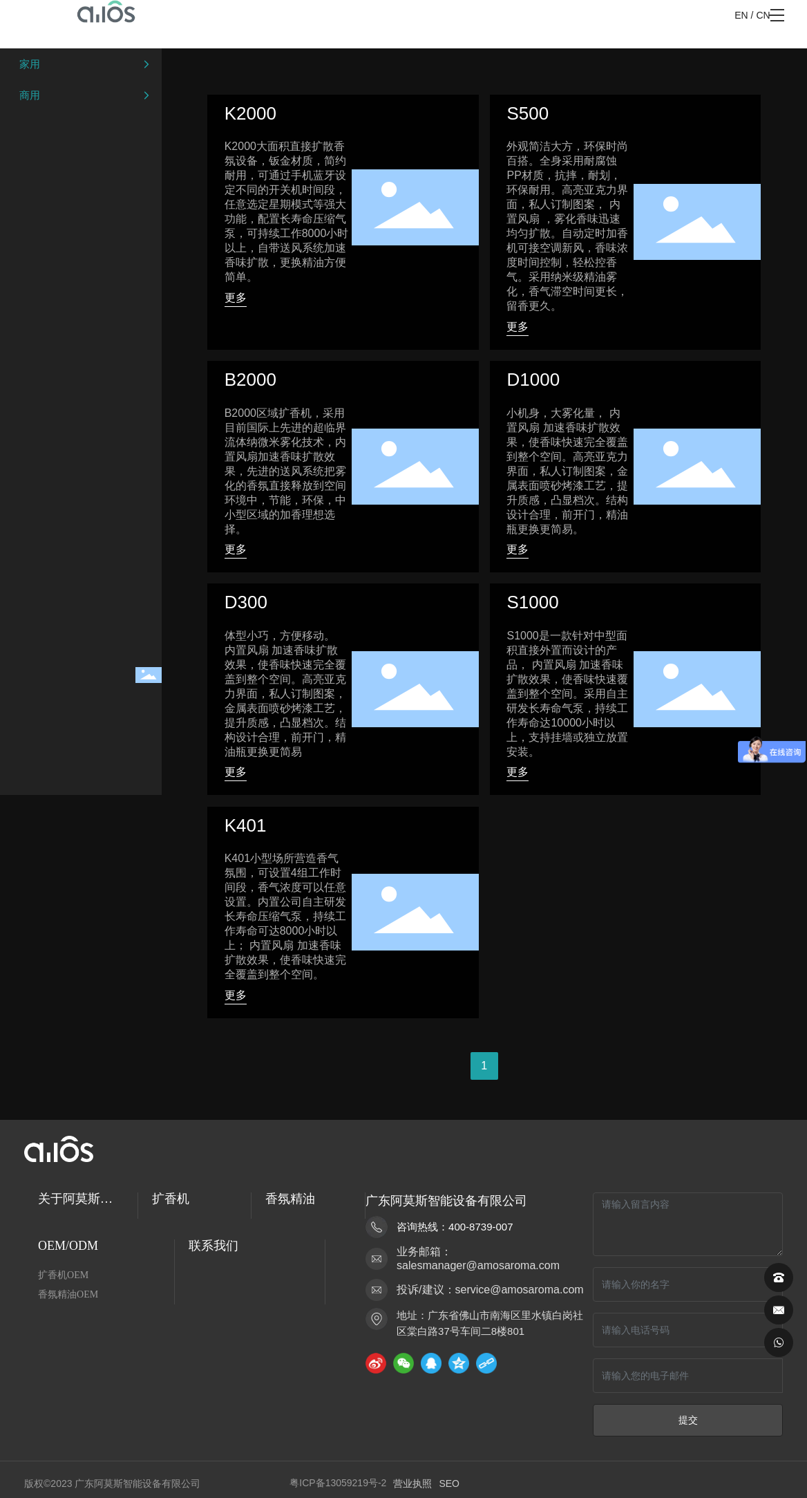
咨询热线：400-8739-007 (455, 1227)
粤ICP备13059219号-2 (337, 1482)
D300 (246, 602)
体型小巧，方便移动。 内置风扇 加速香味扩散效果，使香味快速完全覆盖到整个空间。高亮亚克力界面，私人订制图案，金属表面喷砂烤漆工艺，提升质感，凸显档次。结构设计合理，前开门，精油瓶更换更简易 (285, 694)
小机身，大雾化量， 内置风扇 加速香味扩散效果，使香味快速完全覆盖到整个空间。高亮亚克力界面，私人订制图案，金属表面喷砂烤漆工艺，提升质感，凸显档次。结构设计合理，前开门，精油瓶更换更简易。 (567, 471)
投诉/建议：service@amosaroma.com (490, 1289)
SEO (449, 1483)
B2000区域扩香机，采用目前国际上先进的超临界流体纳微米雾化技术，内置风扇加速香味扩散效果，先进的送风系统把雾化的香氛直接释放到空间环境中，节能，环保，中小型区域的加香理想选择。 (285, 471)
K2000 (250, 113)
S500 (527, 113)
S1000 (532, 602)
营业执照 (412, 1483)
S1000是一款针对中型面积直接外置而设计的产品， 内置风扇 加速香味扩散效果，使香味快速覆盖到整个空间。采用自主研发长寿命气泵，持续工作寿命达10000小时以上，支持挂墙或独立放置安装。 (567, 694)
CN (763, 15)
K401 (246, 825)
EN (741, 15)
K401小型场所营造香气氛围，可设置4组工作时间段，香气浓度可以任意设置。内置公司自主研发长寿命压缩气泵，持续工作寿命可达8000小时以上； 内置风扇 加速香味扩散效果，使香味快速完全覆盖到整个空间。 (285, 916)
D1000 (533, 379)
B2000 (250, 379)
